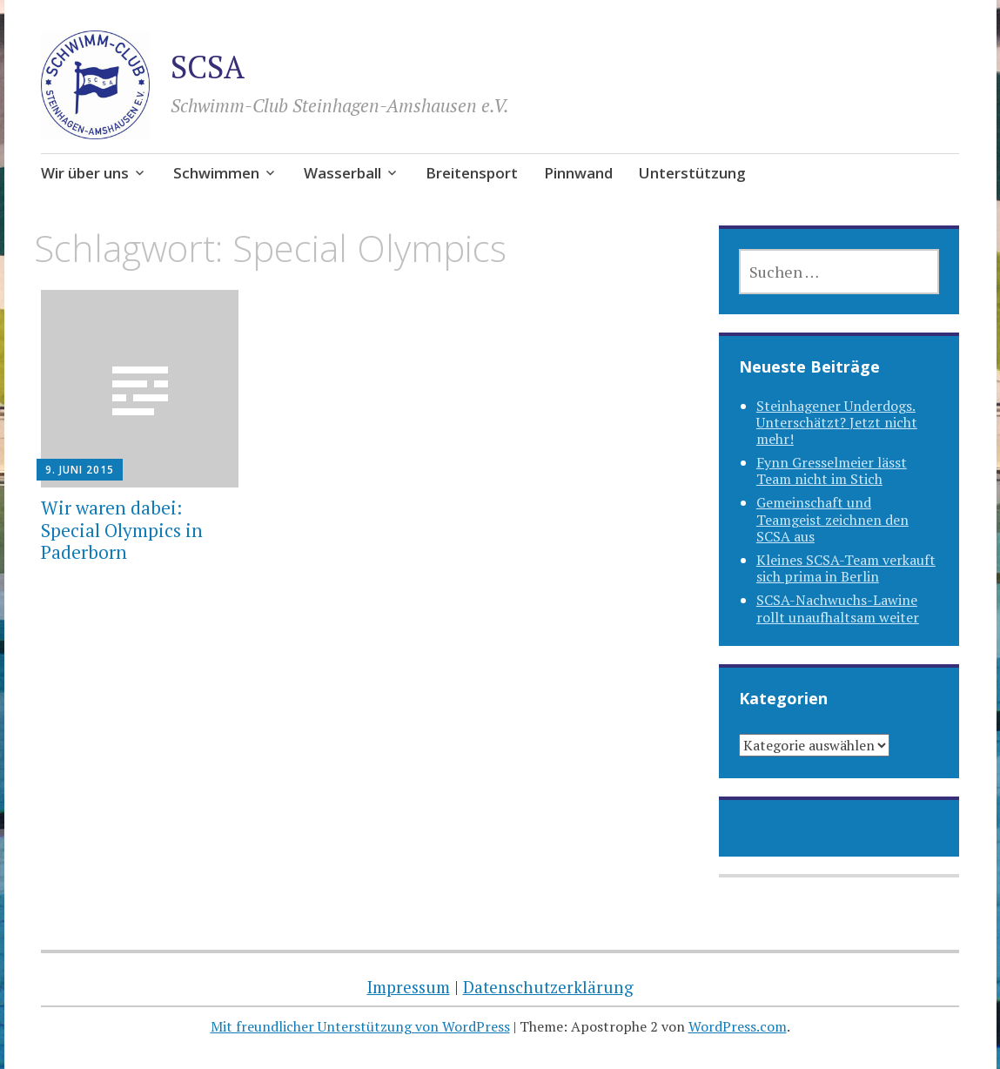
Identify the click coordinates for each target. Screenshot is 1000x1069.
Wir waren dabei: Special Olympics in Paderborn (122, 529)
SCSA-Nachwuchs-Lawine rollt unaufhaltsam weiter (837, 608)
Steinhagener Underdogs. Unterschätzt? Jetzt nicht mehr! (836, 422)
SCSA (208, 66)
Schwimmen (216, 173)
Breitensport (472, 173)
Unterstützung (692, 173)
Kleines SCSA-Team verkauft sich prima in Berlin (846, 568)
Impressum (408, 987)
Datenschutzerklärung (548, 987)
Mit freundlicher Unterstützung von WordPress (360, 1026)
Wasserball (342, 173)
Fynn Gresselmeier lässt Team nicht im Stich (831, 470)
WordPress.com (737, 1026)
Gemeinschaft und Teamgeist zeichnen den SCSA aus (832, 519)
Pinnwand (578, 173)
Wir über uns (85, 173)
